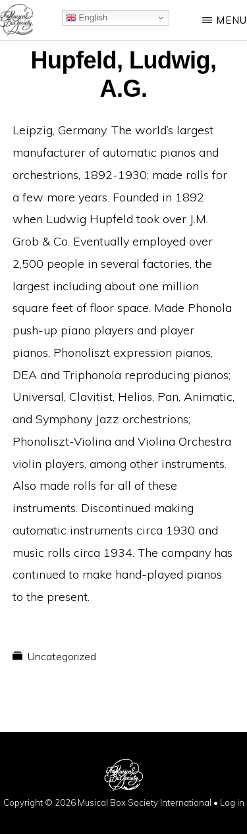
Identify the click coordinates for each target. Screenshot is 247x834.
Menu (231, 20)
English (86, 18)
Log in (232, 802)
